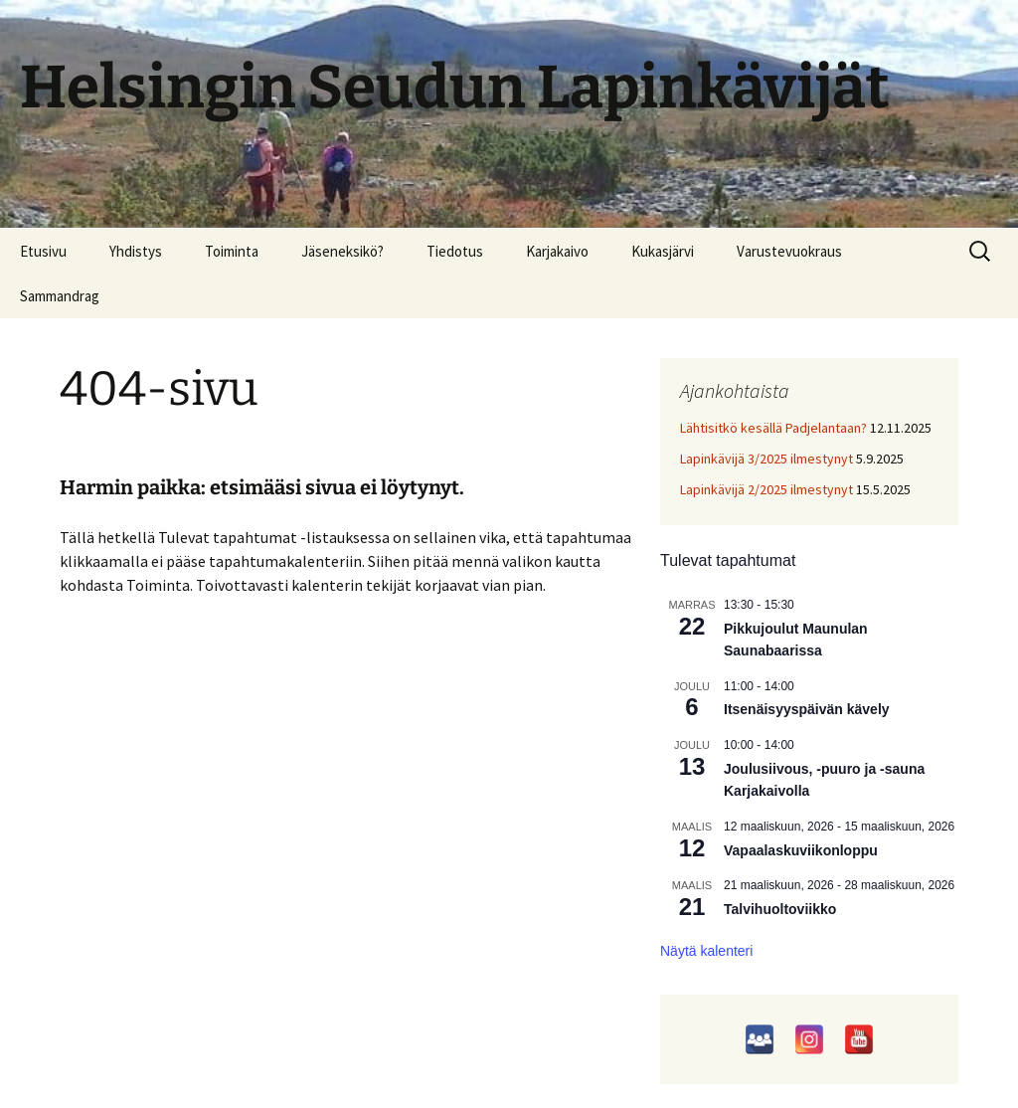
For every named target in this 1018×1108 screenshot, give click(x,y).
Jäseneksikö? (342, 251)
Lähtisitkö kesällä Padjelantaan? (773, 428)
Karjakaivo (557, 251)
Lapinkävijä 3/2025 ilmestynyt (766, 458)
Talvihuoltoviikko (780, 909)
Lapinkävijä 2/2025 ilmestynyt (766, 489)
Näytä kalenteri (706, 951)
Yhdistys (135, 251)
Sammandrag (59, 295)
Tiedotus (454, 251)
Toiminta (231, 251)
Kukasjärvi (662, 251)
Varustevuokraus (789, 251)
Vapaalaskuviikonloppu (801, 850)
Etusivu (43, 251)
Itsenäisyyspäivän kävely (807, 709)
